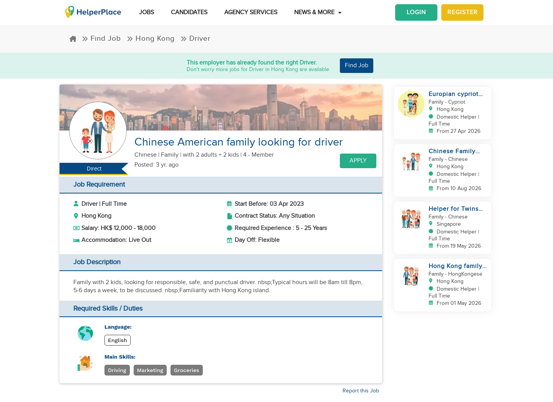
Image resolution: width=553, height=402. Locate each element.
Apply (358, 160)
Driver (195, 38)
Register (462, 12)
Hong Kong (151, 38)
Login (416, 12)
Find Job (101, 38)
